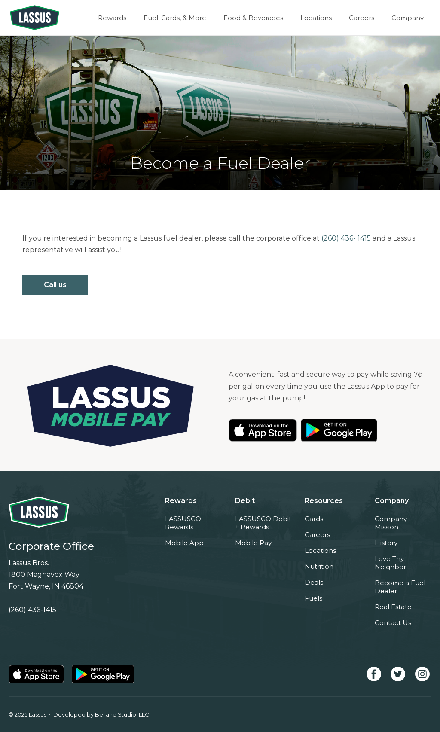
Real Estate (393, 607)
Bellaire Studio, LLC (122, 714)
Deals (314, 582)
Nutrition (319, 566)
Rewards (112, 18)
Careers (361, 18)
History (386, 543)
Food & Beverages (253, 18)
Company (407, 18)
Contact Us (393, 623)
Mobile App (184, 543)
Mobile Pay (253, 543)
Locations (316, 18)
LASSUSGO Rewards (183, 523)
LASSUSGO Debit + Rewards (263, 523)
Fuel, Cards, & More (175, 18)
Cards (314, 519)
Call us (55, 285)
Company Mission (391, 523)
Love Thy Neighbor (390, 563)
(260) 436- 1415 (346, 238)
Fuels (313, 598)
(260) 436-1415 (32, 610)
